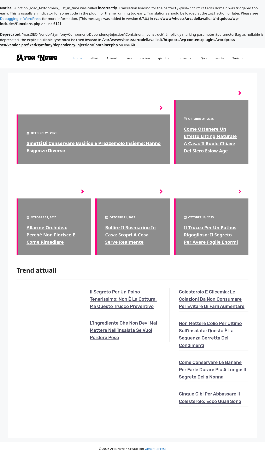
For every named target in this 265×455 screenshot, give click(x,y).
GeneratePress (155, 448)
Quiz (203, 58)
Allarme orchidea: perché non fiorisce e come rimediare (50, 234)
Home (77, 58)
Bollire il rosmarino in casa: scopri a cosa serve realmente (130, 234)
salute (219, 58)
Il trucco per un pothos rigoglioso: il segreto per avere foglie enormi (211, 234)
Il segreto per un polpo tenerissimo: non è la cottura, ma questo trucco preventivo (123, 299)
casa (129, 58)
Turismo (238, 58)
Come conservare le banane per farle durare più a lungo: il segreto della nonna (212, 370)
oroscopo (185, 58)
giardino (164, 58)
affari (94, 58)
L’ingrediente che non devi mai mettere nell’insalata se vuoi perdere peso (123, 330)
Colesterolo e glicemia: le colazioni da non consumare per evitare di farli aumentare (212, 299)
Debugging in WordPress (20, 18)
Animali (111, 58)
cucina (145, 58)
